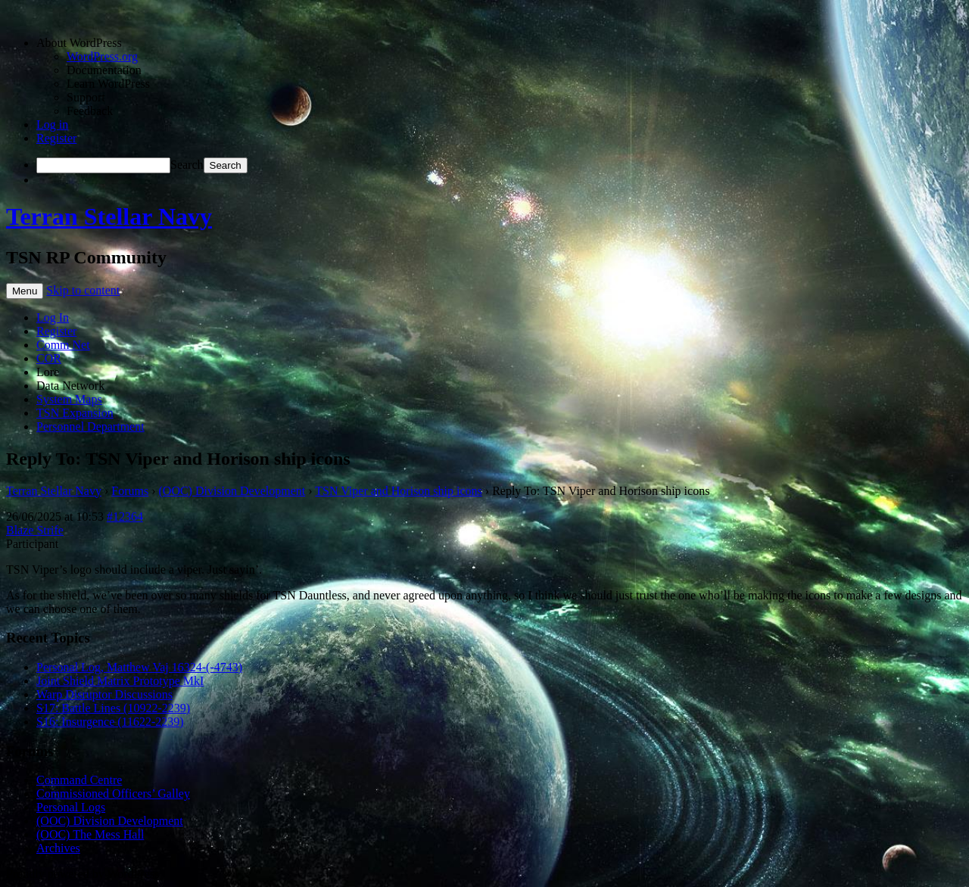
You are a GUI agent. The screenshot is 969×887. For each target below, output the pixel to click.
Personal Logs (70, 807)
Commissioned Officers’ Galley (113, 793)
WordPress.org (102, 56)
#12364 (125, 516)
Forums (129, 490)
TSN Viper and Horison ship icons (398, 490)
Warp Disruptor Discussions (104, 694)
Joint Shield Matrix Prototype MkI (120, 680)
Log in (52, 124)
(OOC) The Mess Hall (90, 834)
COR (48, 358)
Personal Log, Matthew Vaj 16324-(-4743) (139, 667)
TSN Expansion (75, 412)
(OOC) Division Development (232, 490)
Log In (52, 317)
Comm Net (63, 344)
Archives (58, 848)
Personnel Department (90, 426)
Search (187, 164)
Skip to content (83, 290)
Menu (24, 291)
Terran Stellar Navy (109, 216)
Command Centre (79, 779)
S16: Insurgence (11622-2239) (110, 721)
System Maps (69, 399)
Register (56, 138)
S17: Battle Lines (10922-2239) (113, 708)
